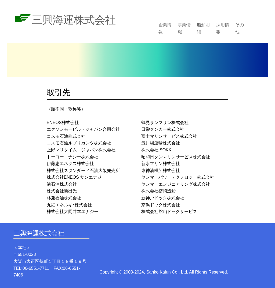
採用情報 (222, 28)
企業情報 (164, 28)
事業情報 (184, 28)
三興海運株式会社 (73, 20)
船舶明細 (203, 28)
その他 (239, 28)
